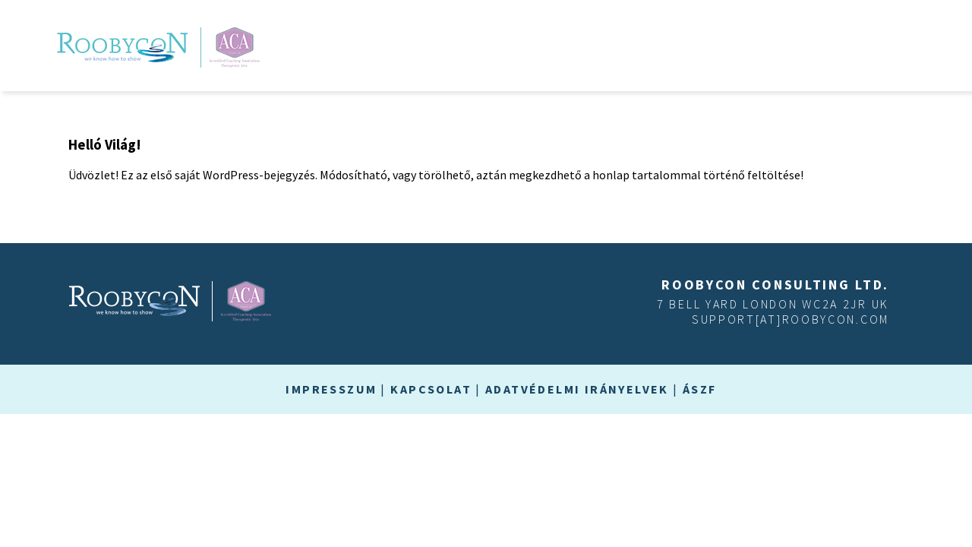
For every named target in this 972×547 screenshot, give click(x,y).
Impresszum (331, 389)
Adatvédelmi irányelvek (577, 389)
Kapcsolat (431, 389)
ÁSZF (700, 389)
